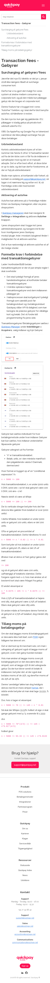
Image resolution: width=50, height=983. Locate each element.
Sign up (25, 966)
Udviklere (25, 880)
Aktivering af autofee (16, 38)
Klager (25, 839)
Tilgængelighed (25, 849)
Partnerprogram (25, 807)
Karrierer (25, 834)
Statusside (25, 865)
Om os (25, 829)
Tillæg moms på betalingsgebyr (16, 50)
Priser (25, 812)
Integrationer (25, 802)
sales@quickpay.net (25, 926)
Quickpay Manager (10, 327)
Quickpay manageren (13, 213)
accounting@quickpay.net (25, 934)
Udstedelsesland (15, 33)
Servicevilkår (25, 844)
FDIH (35, 639)
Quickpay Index (25, 870)
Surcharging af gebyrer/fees (14, 29)
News (25, 875)
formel (34, 690)
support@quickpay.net (34, 179)
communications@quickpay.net (25, 942)
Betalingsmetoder (25, 797)
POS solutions (25, 792)
